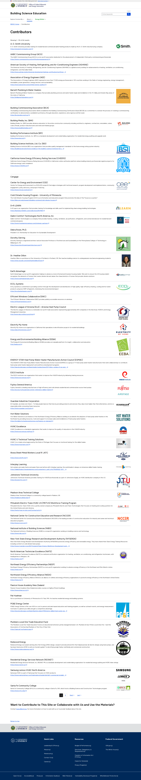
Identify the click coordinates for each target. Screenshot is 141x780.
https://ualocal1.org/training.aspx (20, 629)
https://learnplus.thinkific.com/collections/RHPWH (26, 211)
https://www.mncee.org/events (20, 190)
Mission (46, 749)
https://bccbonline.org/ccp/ (19, 115)
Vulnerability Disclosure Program (85, 776)
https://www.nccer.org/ (18, 523)
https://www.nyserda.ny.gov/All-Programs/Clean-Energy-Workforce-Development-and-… (39, 546)
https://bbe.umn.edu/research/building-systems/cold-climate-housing (33, 200)
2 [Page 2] (65, 695)
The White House (111, 749)
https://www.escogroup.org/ (19, 377)
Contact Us (48, 757)
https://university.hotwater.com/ (21, 49)
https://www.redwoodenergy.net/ (21, 649)
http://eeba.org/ (15, 344)
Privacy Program (80, 765)
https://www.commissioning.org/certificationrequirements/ (29, 59)
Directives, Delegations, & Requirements (83, 750)
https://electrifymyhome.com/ (20, 330)
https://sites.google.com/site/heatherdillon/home (26, 260)
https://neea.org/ (15, 580)
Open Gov (16, 776)
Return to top (14, 721)
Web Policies (66, 776)
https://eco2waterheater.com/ (20, 291)
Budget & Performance (82, 745)
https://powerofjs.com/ (18, 480)
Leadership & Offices (51, 745)
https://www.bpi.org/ (17, 138)
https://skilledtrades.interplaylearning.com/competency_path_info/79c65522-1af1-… (37, 469)
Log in (129, 11)
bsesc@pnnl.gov (21, 709)
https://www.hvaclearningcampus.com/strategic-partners (29, 223)
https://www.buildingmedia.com (20, 128)
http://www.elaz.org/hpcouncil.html (21, 314)
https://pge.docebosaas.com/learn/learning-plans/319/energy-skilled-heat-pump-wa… (38, 611)
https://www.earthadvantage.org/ (21, 278)
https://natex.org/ (16, 559)
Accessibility (28, 776)
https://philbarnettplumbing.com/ (21, 97)
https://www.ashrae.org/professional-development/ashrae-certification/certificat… (37, 72)
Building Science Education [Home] (28, 13)
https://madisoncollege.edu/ (19, 497)
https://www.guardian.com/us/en (21, 408)
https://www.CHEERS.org (18, 166)
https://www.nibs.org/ (17, 533)
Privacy (39, 776)
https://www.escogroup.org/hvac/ (21, 431)
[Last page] (79, 695)
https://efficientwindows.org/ (20, 301)
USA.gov (108, 745)
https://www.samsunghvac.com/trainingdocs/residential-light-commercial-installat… (37, 675)
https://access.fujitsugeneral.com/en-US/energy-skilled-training (31, 390)
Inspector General (81, 761)
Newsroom (47, 753)
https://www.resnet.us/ (18, 665)
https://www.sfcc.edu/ (17, 691)
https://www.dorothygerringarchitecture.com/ (25, 245)
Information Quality (52, 776)
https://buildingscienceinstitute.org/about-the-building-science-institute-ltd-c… (36, 149)
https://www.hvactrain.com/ (19, 444)
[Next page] (72, 695)
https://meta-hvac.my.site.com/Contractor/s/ (25, 510)
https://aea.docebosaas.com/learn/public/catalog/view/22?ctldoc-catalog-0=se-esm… (38, 367)
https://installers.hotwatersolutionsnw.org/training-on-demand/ (31, 421)
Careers (46, 761)
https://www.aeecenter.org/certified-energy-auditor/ (27, 85)
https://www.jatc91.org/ (18, 458)
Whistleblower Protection (108, 776)
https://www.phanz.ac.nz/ (18, 590)
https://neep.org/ (16, 569)
